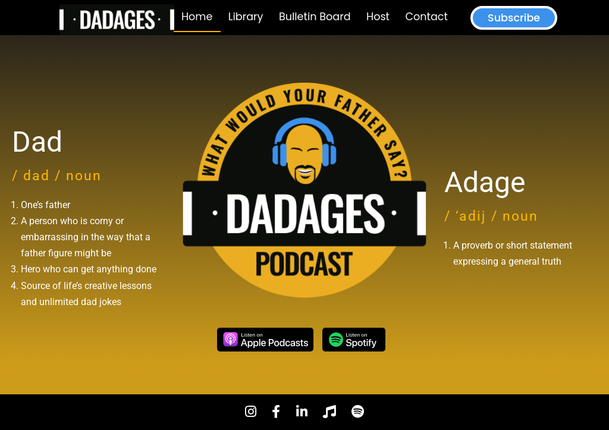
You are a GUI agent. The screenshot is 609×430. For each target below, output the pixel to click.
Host (378, 17)
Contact (426, 17)
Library (245, 17)
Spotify (353, 339)
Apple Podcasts (265, 339)
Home (196, 17)
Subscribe (514, 18)
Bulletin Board (315, 17)
